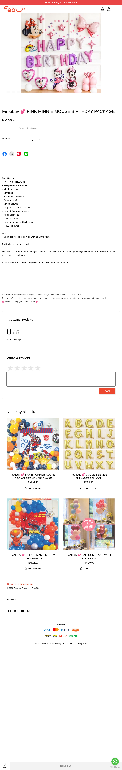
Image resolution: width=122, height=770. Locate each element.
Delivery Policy (82, 643)
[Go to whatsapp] (115, 761)
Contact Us (11, 600)
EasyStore (36, 588)
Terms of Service (41, 643)
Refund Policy (68, 643)
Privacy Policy (55, 643)
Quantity (6, 138)
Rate (107, 391)
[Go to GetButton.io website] (115, 767)
